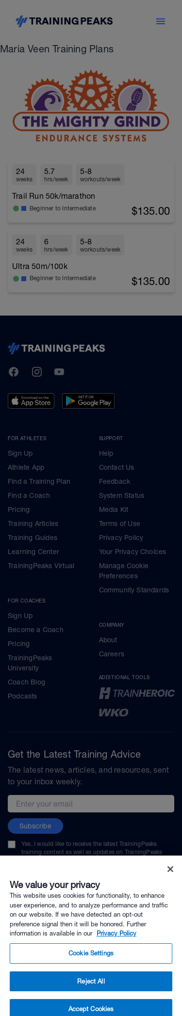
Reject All (90, 989)
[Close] (170, 878)
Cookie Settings (91, 962)
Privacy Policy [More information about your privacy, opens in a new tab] (116, 942)
